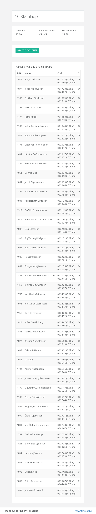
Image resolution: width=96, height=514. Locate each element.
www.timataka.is (84, 510)
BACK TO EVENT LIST (27, 50)
